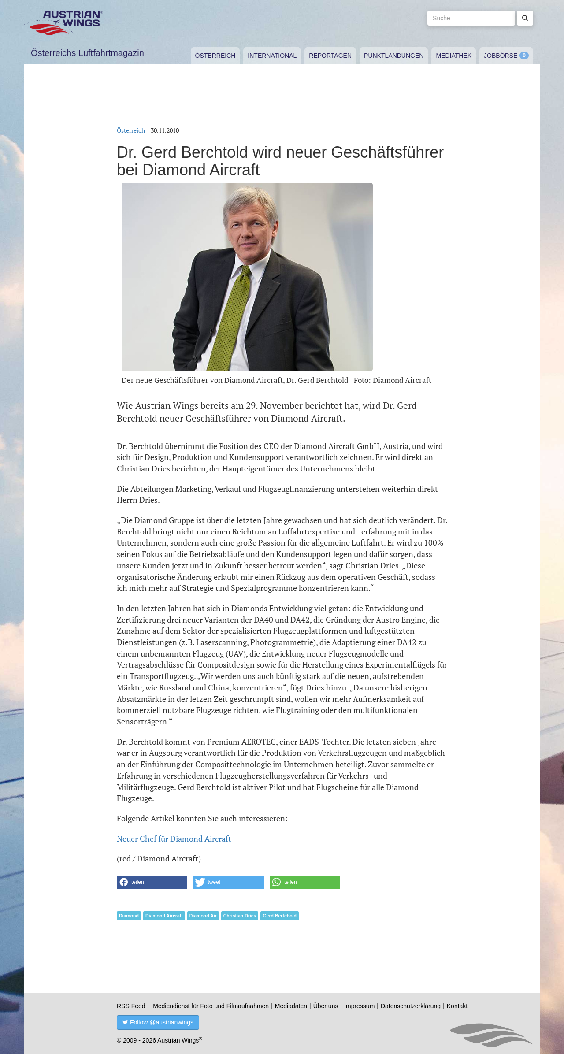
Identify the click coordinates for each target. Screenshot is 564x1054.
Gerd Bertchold (279, 915)
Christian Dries (239, 915)
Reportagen (330, 55)
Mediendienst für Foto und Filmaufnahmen (211, 1005)
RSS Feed (131, 1005)
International (272, 55)
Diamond (129, 915)
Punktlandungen (393, 55)
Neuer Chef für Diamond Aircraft (174, 838)
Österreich (215, 55)
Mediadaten (291, 1005)
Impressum (359, 1005)
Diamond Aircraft (164, 915)
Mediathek (453, 55)
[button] (152, 882)
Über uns (325, 1005)
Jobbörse (500, 55)
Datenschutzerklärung (411, 1005)
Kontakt (457, 1005)
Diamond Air (203, 915)
